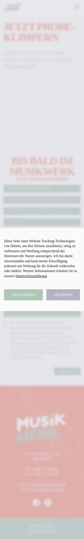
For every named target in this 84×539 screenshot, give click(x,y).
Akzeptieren (23, 295)
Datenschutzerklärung (31, 276)
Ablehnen (63, 295)
